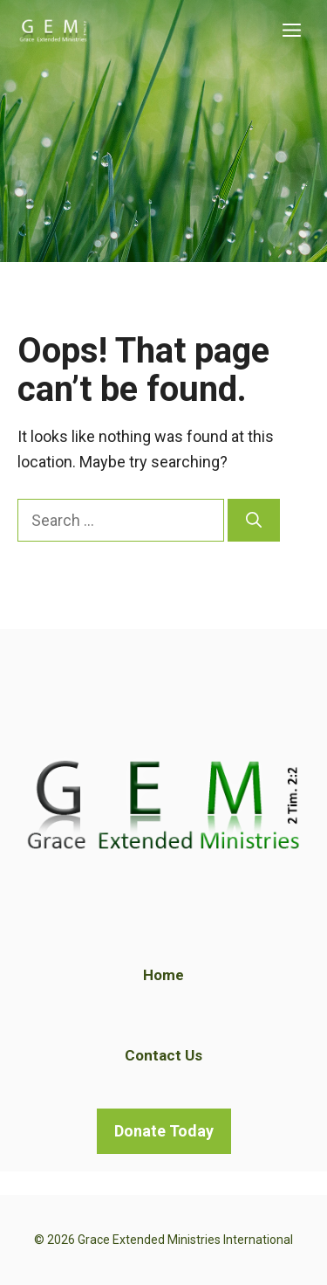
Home (163, 975)
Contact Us (163, 1055)
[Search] (254, 520)
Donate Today (164, 1131)
